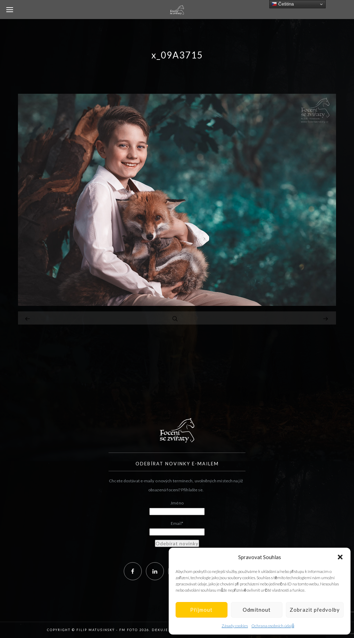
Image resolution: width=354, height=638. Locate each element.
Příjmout (201, 610)
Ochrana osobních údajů (272, 625)
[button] (340, 557)
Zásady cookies (235, 625)
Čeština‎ (282, 4)
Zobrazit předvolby (315, 610)
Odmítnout (257, 610)
